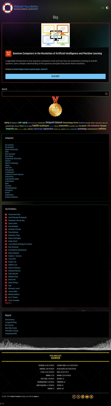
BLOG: (58, 372)
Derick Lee (12, 262)
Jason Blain (12, 291)
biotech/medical (11, 197)
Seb (9, 286)
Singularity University (13, 159)
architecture (9, 172)
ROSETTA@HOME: (42, 385)
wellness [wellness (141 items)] (102, 128)
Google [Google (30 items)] (30, 126)
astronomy (9, 177)
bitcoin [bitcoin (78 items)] (75, 123)
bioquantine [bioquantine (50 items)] (41, 123)
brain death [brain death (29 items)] (87, 123)
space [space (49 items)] (68, 129)
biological (9, 190)
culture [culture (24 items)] (103, 123)
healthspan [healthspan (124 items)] (44, 126)
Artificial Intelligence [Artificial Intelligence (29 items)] (33, 123)
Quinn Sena (12, 223)
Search (106, 93)
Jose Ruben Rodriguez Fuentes (20, 69)
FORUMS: (50, 388)
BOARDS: (59, 375)
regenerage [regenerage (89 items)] (37, 129)
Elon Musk (9, 156)
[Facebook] (74, 397)
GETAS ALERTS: (61, 369)
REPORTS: (59, 378)
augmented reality (12, 179)
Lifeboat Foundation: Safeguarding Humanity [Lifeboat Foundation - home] (50, 8)
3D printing (9, 145)
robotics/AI (44, 69)
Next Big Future (11, 328)
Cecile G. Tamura (14, 256)
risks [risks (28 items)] (59, 129)
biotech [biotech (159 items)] (58, 122)
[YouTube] (87, 397)
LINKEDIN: (42, 369)
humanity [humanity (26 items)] (52, 126)
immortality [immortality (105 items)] (64, 126)
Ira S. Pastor (13, 297)
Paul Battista (13, 232)
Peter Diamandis (11, 149)
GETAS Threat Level (55, 357)
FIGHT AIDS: (44, 378)
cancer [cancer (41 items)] (93, 123)
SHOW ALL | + (8, 303)
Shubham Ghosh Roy (16, 220)
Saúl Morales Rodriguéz (17, 217)
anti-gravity (9, 170)
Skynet (7, 161)
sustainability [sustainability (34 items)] (73, 129)
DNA (7, 152)
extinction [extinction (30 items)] (16, 126)
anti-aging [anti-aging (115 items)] (22, 122)
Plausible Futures (11, 331)
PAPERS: (59, 385)
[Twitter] (78, 397)
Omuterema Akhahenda (17, 250)
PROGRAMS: (60, 382)
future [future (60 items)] (22, 126)
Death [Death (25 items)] (106, 123)
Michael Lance (14, 288)
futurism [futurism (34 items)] (26, 126)
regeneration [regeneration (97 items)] (48, 129)
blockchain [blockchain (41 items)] (82, 123)
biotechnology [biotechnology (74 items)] (68, 123)
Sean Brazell (13, 274)
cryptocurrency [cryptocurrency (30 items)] (98, 123)
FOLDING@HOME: (42, 382)
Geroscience (9, 320)
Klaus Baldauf (13, 253)
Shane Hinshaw (14, 268)
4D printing (9, 147)
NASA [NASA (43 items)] (16, 129)
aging (7, 165)
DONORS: (48, 375)
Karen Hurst (12, 241)
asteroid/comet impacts (14, 174)
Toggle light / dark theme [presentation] (107, 7)
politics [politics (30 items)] (25, 129)
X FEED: (43, 372)
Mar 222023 (8, 54)
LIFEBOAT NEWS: (61, 365)
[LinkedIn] (82, 397)
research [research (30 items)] (56, 129)
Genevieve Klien (14, 214)
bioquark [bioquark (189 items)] (50, 122)
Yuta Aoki (12, 259)
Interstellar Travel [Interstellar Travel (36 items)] (73, 126)
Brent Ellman (13, 283)
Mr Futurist (9, 325)
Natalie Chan (13, 277)
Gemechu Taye (14, 235)
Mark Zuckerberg (11, 163)
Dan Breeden (13, 226)
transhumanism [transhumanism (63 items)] (92, 129)
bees (7, 183)
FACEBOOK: (41, 365)
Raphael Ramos (14, 271)
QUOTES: (59, 388)
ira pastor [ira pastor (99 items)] (83, 126)
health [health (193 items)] (35, 125)
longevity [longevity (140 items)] (10, 128)
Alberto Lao (12, 265)
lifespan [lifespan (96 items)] (103, 126)
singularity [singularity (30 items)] (63, 129)
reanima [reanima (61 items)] (30, 129)
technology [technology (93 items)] (82, 129)
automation (9, 181)
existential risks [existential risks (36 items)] (10, 126)
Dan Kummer (13, 247)
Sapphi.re (36, 396)
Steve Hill (12, 280)
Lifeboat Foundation (15, 396)
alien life (8, 168)
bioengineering (10, 188)
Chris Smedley (13, 300)
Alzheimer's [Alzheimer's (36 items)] (15, 123)
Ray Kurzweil (10, 154)
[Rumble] (91, 397)
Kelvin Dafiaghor (14, 238)
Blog (55, 17)
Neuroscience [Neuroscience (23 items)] (20, 129)
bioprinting (9, 195)
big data (8, 186)
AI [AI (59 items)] (10, 123)
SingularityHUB (11, 334)
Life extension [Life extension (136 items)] (93, 125)
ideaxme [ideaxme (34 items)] (56, 126)
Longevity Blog (10, 322)
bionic (7, 192)
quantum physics (35, 69)
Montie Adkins (13, 294)
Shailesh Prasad (14, 229)
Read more (55, 76)
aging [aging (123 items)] (6, 122)
